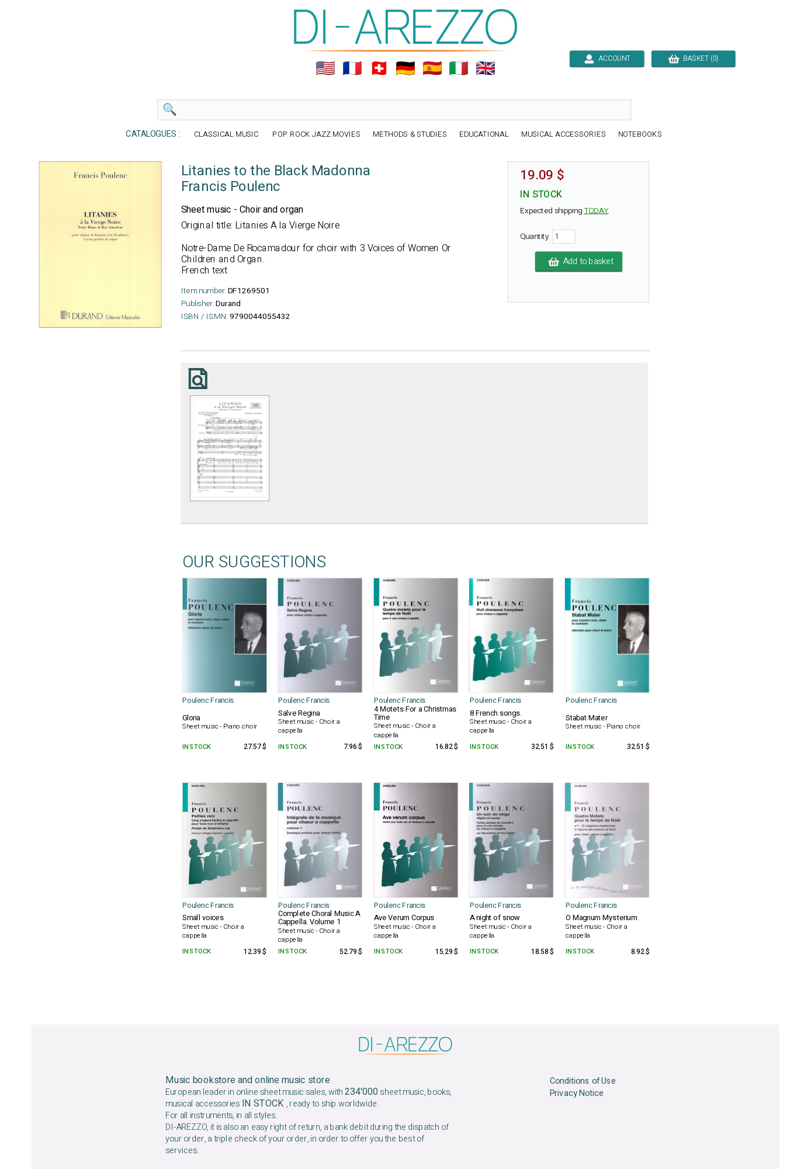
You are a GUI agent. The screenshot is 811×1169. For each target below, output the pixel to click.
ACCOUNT (606, 58)
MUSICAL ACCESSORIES (563, 134)
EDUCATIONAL (484, 134)
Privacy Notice (577, 1093)
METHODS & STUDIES (410, 134)
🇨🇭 (379, 68)
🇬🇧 (485, 68)
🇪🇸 (432, 68)
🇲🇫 (352, 68)
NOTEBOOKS (640, 134)
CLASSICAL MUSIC (227, 134)
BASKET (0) (693, 58)
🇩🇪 (405, 68)
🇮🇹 (459, 68)
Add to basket (579, 261)
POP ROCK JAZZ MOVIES (316, 134)
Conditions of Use (583, 1081)
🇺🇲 (325, 68)
